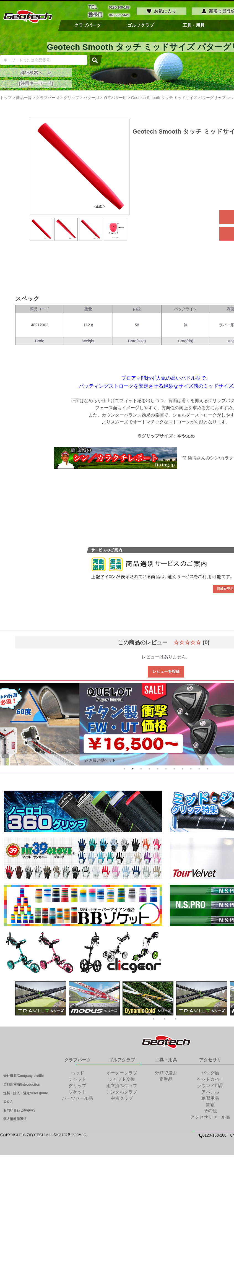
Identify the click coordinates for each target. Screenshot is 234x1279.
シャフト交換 (121, 1077)
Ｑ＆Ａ (8, 1100)
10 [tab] (199, 767)
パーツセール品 (77, 1096)
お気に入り (161, 10)
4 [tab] (149, 767)
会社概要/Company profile (23, 1074)
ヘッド (77, 1071)
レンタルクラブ (121, 1090)
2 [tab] (133, 767)
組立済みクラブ (121, 1084)
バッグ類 (210, 1071)
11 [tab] (207, 767)
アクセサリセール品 (210, 1115)
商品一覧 (24, 96)
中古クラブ (122, 1096)
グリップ (77, 1084)
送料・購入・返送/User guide (25, 1091)
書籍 (210, 1103)
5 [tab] (157, 767)
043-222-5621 (119, 14)
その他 (210, 1109)
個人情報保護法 (15, 1117)
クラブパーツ (87, 24)
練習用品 (210, 1096)
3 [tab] (141, 767)
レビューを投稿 (166, 670)
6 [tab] (166, 767)
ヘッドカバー (210, 1077)
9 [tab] (191, 767)
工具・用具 (194, 24)
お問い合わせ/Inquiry (19, 1109)
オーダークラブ (121, 1071)
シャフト (77, 1077)
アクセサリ (210, 1058)
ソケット (77, 1090)
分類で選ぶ (166, 1071)
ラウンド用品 (210, 1084)
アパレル (210, 1090)
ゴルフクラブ (140, 24)
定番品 (166, 1077)
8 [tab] (182, 767)
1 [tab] (124, 767)
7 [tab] (174, 767)
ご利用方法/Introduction (21, 1083)
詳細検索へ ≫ (35, 71)
